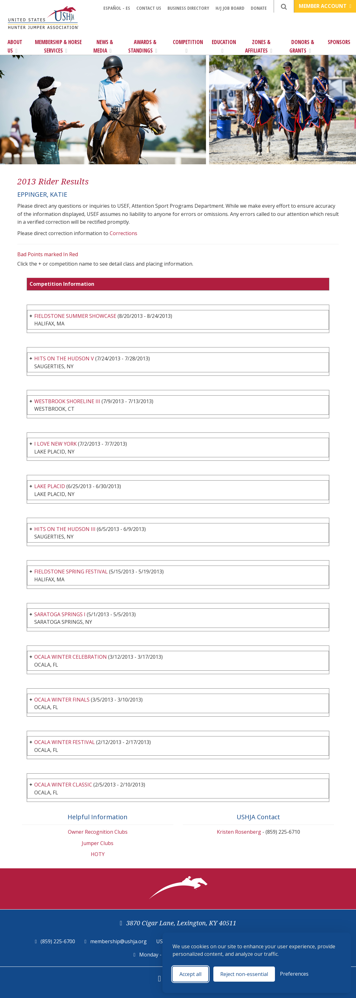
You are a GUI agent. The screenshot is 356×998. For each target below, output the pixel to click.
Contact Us (148, 8)
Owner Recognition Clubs (98, 831)
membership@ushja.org (118, 941)
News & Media (103, 46)
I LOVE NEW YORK (55, 443)
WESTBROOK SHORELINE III (67, 401)
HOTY (98, 854)
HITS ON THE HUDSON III (65, 529)
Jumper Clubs (97, 843)
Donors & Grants (301, 46)
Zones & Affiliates (258, 46)
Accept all (190, 974)
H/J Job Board (230, 8)
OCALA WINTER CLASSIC (63, 784)
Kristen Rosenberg (239, 831)
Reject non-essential (244, 974)
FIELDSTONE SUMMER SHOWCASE (75, 316)
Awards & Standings (142, 46)
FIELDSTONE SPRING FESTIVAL (71, 571)
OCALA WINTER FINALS (62, 699)
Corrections (123, 233)
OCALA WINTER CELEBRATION (70, 656)
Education (224, 46)
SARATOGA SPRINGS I (59, 614)
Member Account (325, 6)
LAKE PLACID (49, 486)
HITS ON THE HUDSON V (64, 358)
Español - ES (116, 8)
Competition (188, 46)
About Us (15, 46)
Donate (259, 8)
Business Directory (188, 8)
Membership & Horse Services (58, 46)
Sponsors (339, 42)
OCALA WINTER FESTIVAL (64, 742)
